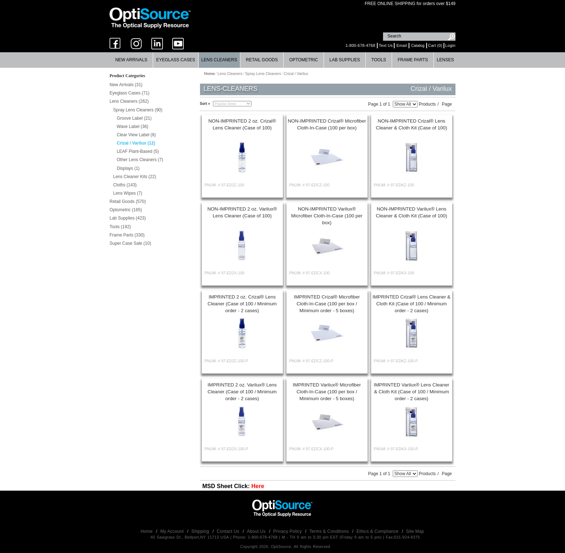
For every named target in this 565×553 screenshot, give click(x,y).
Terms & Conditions (330, 531)
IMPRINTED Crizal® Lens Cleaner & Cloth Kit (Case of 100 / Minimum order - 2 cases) (411, 303)
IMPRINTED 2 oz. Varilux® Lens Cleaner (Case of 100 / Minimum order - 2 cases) (242, 391)
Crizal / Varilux (296, 73)
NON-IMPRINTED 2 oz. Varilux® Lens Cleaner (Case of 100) (242, 212)
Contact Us (229, 531)
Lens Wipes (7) (127, 193)
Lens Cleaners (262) (129, 101)
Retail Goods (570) (128, 201)
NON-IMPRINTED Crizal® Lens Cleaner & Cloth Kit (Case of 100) (411, 124)
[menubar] (282, 60)
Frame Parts (412, 59)
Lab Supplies (344, 59)
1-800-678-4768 (360, 45)
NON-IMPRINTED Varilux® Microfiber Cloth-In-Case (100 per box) (326, 215)
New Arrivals (131, 59)
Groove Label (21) (134, 118)
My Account (172, 531)
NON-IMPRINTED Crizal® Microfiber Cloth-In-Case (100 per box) (327, 124)
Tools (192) (120, 226)
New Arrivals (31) (126, 84)
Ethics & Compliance (378, 531)
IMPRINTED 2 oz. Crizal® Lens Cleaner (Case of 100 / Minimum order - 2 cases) (242, 303)
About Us (257, 531)
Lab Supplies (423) (128, 218)
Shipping (200, 531)
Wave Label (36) (132, 126)
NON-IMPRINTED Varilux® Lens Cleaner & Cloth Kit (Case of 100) (411, 212)
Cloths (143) (125, 184)
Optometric (303, 59)
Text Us (386, 45)
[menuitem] (131, 60)
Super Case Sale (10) (130, 243)
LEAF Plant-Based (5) (138, 151)
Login (450, 45)
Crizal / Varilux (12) (136, 143)
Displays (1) (128, 168)
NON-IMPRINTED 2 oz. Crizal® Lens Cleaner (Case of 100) (242, 124)
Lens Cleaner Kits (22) (134, 176)
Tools (379, 59)
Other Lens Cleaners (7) (140, 159)
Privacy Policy (288, 531)
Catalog (417, 45)
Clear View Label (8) (136, 134)
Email (401, 45)
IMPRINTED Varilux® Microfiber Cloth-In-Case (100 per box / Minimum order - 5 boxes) (327, 391)
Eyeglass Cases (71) (130, 93)
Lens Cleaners (219, 59)
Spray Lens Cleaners (263, 73)
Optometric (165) (126, 209)
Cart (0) (435, 45)
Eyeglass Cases (175, 59)
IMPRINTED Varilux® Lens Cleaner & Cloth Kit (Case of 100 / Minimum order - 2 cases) (411, 391)
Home (147, 531)
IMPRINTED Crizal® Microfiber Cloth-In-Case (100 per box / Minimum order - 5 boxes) (327, 303)
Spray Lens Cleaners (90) (138, 109)
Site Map (415, 531)
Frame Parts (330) (127, 235)
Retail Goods (262, 59)
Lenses (445, 59)
